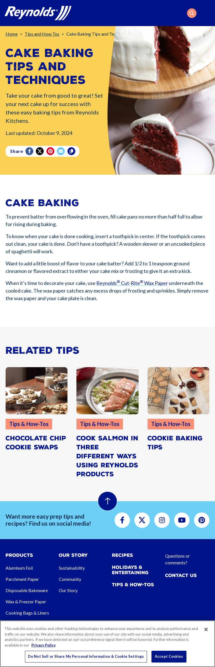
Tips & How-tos (133, 584)
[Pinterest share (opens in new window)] (50, 151)
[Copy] (71, 151)
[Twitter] (40, 151)
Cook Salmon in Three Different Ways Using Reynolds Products (107, 456)
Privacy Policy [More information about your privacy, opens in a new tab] (43, 645)
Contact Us (181, 575)
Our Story (68, 590)
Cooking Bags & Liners (27, 612)
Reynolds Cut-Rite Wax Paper (132, 285)
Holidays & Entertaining (130, 570)
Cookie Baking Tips (175, 442)
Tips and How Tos (42, 33)
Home (12, 33)
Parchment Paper (22, 579)
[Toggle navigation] (207, 13)
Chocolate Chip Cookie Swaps (36, 442)
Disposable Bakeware (27, 590)
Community (70, 579)
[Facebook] (29, 151)
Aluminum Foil (19, 568)
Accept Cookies (169, 656)
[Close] (206, 629)
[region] (107, 643)
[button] (191, 13)
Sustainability (72, 568)
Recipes (122, 555)
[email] (61, 151)
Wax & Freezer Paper (26, 601)
